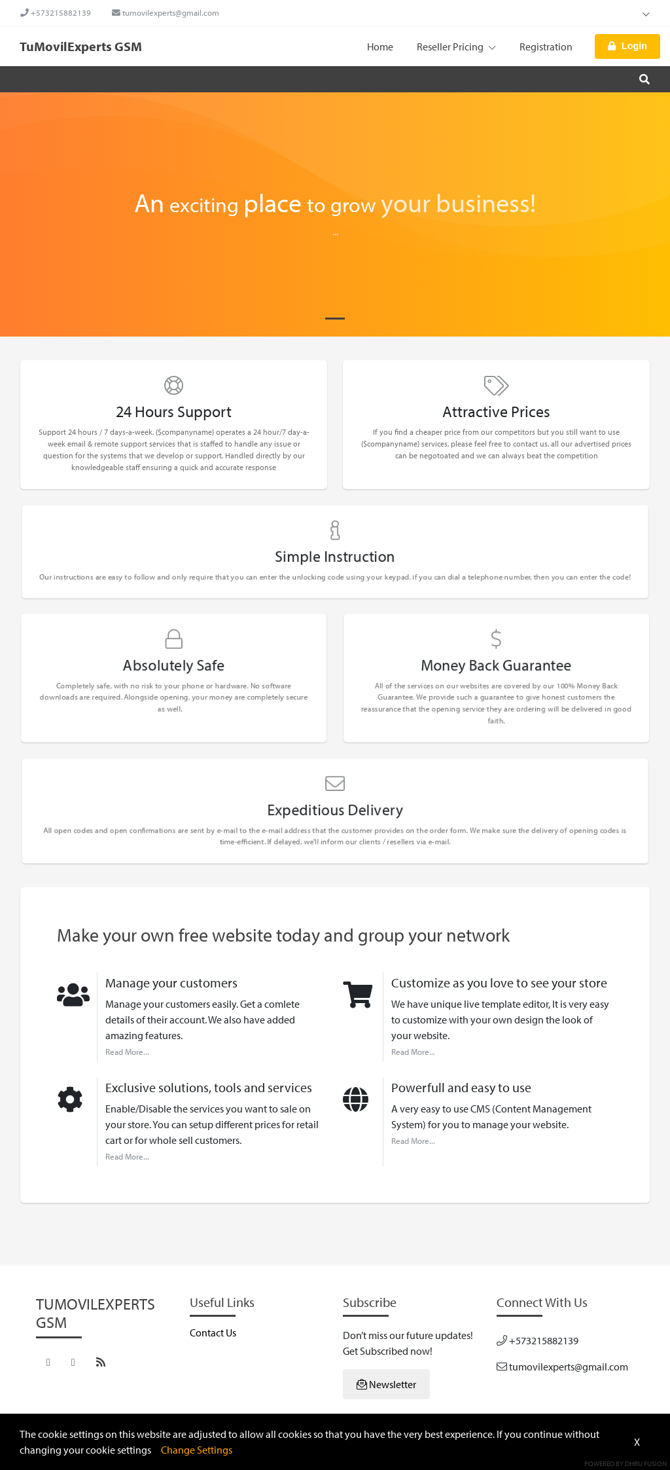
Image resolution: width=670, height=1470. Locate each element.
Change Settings (196, 1449)
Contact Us (213, 1332)
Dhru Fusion (646, 1463)
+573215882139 (55, 12)
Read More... (127, 1051)
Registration (546, 46)
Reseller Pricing (456, 46)
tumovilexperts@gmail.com (165, 12)
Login (627, 46)
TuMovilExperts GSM (81, 46)
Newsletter (386, 1384)
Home (380, 46)
